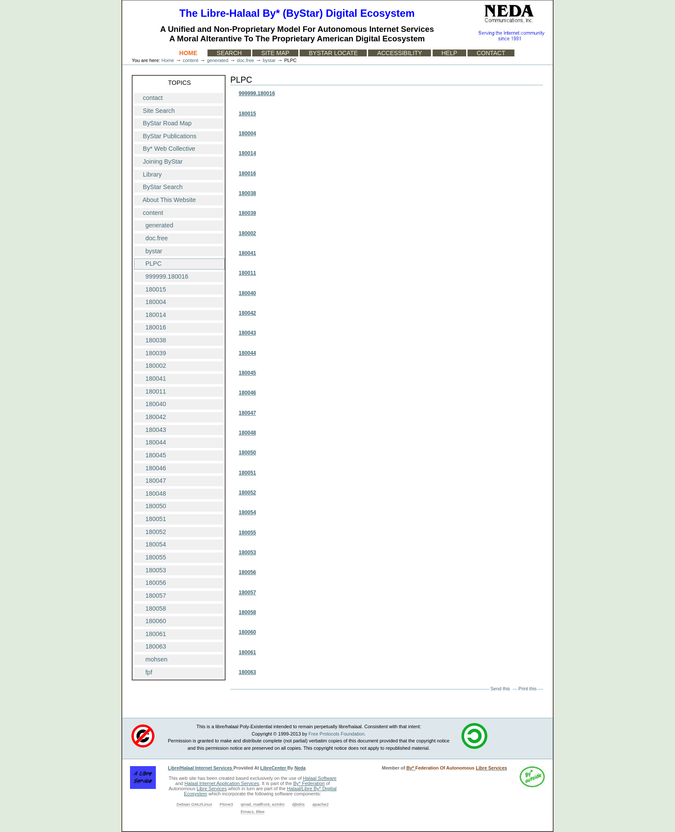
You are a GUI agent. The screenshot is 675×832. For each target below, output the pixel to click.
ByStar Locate (333, 53)
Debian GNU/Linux (194, 804)
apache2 (320, 804)
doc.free (245, 60)
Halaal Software (320, 778)
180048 (247, 433)
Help (450, 53)
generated (218, 60)
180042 (247, 313)
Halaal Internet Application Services (222, 783)
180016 (247, 174)
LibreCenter (274, 767)
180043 (247, 333)
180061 (247, 652)
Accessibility (399, 53)
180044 (247, 353)
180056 (247, 572)
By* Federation (309, 783)
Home (188, 53)
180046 (247, 393)
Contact (491, 53)
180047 (247, 413)
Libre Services (212, 788)
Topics (179, 82)
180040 (247, 293)
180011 (247, 273)
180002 (247, 233)
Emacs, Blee (253, 811)
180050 (247, 453)
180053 (247, 552)
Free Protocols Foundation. (337, 733)
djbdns (298, 804)
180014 (247, 153)
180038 (247, 193)
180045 (247, 373)
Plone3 (226, 804)
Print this (527, 688)
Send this (500, 688)
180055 (247, 533)
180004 (247, 133)
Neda (300, 767)
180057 (247, 593)
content (190, 60)
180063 (247, 672)
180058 (247, 612)
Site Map (275, 53)
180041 (247, 253)
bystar (269, 60)
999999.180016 (256, 93)
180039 (247, 213)
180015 (247, 114)
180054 (247, 512)
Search (229, 53)
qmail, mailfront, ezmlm (263, 804)
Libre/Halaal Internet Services (200, 767)
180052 (247, 493)
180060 (247, 632)
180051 (247, 473)
